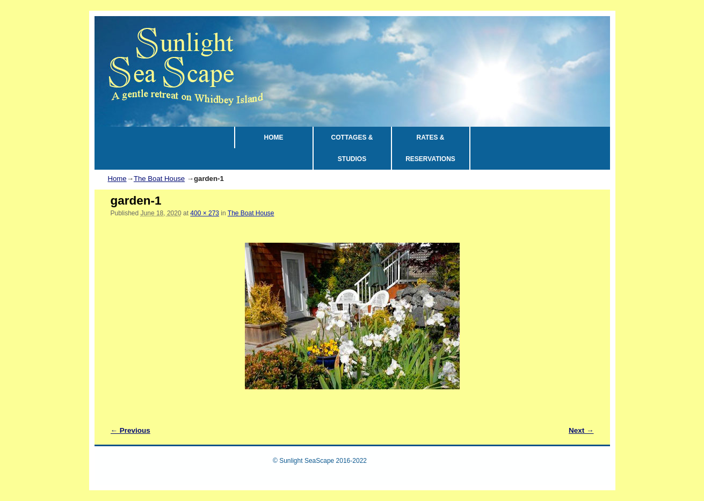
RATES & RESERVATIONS (430, 148)
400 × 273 (204, 213)
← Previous (130, 430)
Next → (581, 430)
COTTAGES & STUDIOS (352, 148)
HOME (274, 137)
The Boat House (159, 179)
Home (117, 179)
